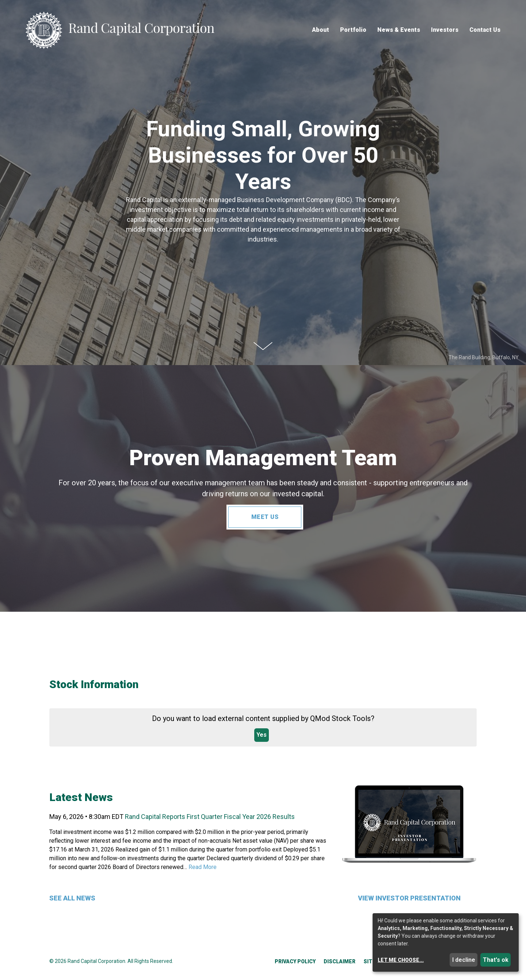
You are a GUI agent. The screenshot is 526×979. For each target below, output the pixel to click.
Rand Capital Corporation (96, 961)
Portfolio (353, 30)
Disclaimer (339, 961)
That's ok (495, 959)
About (320, 30)
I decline (463, 959)
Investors (444, 30)
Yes (261, 734)
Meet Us (265, 516)
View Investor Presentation (409, 898)
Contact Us (484, 30)
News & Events (398, 30)
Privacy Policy (295, 961)
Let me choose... (401, 960)
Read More (202, 867)
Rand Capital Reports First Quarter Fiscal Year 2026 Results (210, 816)
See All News (72, 898)
